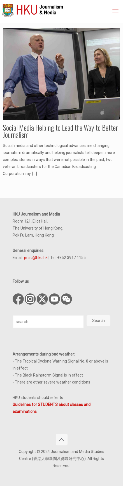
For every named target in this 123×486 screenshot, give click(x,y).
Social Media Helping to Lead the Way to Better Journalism (60, 131)
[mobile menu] (115, 11)
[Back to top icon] (62, 439)
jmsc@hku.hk (36, 257)
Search (98, 320)
